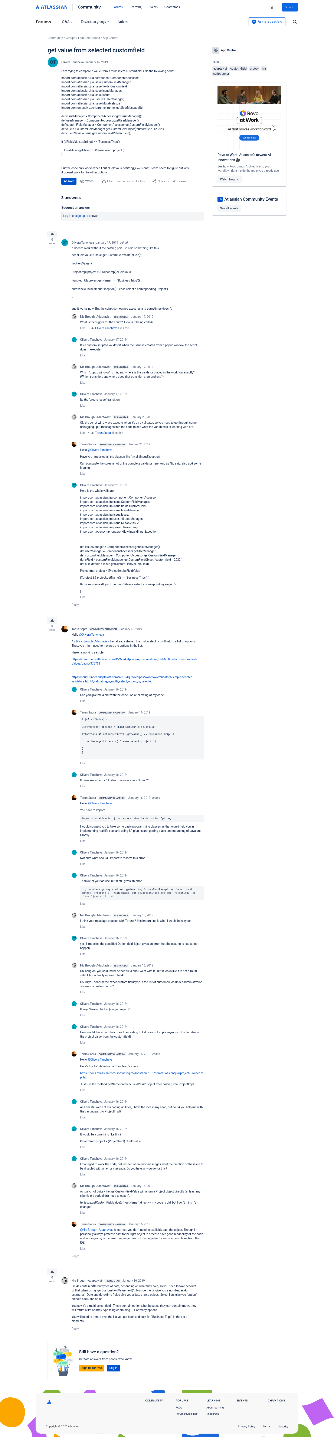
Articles (123, 21)
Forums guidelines (186, 1413)
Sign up (290, 7)
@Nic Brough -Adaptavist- (92, 644)
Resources (212, 1413)
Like (82, 330)
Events (153, 7)
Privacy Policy (246, 1426)
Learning (136, 7)
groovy (254, 68)
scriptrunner (221, 73)
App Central (110, 38)
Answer (69, 181)
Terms (267, 1426)
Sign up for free (92, 1373)
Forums (117, 7)
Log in (272, 7)
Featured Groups (89, 38)
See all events (229, 208)
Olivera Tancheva (72, 62)
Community (89, 7)
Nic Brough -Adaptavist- (95, 318)
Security (283, 1426)
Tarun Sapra (103, 434)
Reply (75, 606)
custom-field (238, 68)
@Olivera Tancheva (100, 451)
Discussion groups (95, 21)
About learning (215, 1407)
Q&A (67, 21)
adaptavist (220, 68)
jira (264, 68)
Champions (172, 7)
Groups (70, 38)
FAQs (179, 1407)
